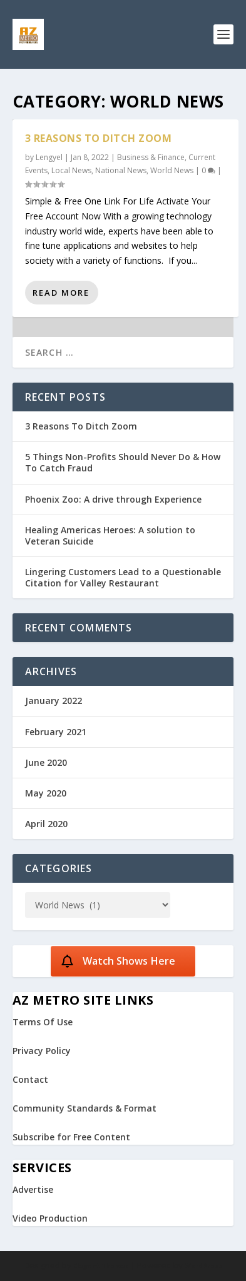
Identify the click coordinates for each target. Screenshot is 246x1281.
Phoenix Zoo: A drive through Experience (113, 499)
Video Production (50, 1218)
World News (171, 170)
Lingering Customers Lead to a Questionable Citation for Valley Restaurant (123, 577)
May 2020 (45, 793)
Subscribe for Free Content (71, 1137)
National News (120, 170)
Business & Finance (151, 157)
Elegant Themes (101, 1266)
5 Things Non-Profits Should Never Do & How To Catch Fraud (122, 462)
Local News (71, 170)
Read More (61, 292)
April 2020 (46, 824)
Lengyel (49, 157)
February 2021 (55, 732)
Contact (30, 1079)
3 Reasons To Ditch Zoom (98, 138)
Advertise (33, 1189)
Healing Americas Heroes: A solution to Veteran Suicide (110, 535)
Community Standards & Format (84, 1108)
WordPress (203, 1266)
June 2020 (46, 762)
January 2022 (53, 700)
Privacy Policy (42, 1051)
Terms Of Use (43, 1022)
